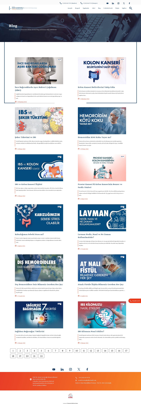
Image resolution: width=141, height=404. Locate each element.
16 (119, 350)
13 (98, 350)
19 (20, 355)
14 (105, 350)
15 (112, 350)
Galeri (93, 8)
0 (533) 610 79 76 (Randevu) (68, 3)
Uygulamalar (86, 8)
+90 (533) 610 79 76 (82, 377)
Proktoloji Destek (108, 8)
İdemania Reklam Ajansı (72, 403)
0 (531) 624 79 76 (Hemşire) (89, 3)
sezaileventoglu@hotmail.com (85, 380)
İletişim (117, 8)
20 (27, 355)
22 (41, 355)
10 (77, 350)
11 (84, 350)
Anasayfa (70, 8)
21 (34, 355)
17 (126, 350)
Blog (99, 8)
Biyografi (77, 8)
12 (91, 350)
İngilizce (124, 8)
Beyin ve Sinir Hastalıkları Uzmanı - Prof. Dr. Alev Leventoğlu (93, 383)
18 (13, 355)
